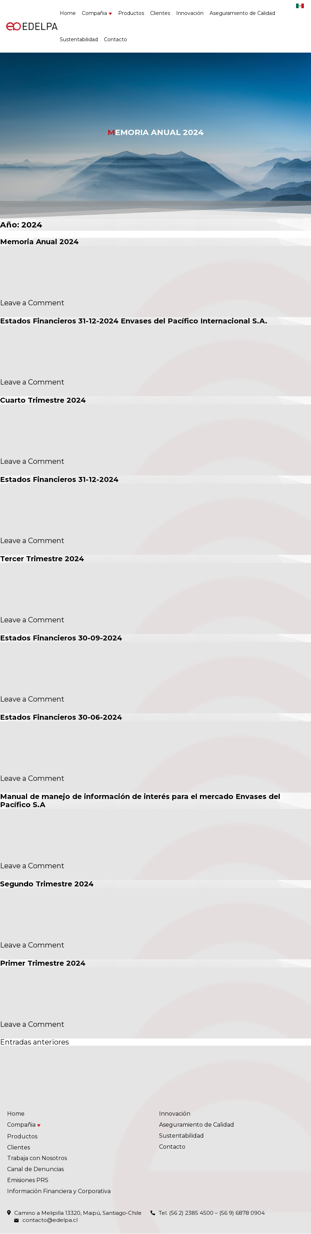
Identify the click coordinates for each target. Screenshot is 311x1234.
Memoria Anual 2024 (39, 241)
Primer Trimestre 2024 (42, 963)
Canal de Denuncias (35, 1169)
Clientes (160, 13)
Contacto (115, 39)
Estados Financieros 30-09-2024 (61, 638)
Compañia (94, 13)
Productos (131, 13)
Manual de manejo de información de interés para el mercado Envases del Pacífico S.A (140, 800)
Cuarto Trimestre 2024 (43, 400)
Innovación (190, 13)
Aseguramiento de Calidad (242, 13)
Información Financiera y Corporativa (59, 1191)
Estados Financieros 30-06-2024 (61, 717)
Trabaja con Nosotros (37, 1158)
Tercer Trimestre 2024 (42, 558)
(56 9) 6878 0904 (242, 1212)
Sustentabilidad (79, 39)
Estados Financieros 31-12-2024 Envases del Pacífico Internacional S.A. (133, 321)
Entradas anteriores (34, 1042)
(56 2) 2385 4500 (191, 1212)
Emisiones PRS (27, 1180)
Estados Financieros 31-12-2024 (59, 479)
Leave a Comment (32, 303)
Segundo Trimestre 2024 (47, 884)
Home (68, 13)
